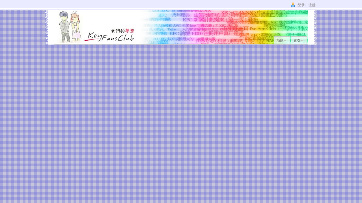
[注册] (311, 5)
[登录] (301, 5)
